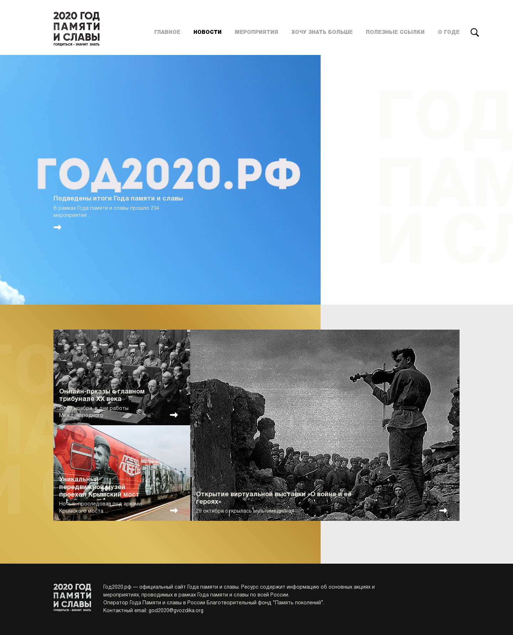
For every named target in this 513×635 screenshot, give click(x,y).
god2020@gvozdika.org (176, 611)
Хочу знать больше (322, 32)
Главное (167, 32)
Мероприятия (256, 32)
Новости (207, 32)
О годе (449, 32)
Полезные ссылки (395, 32)
